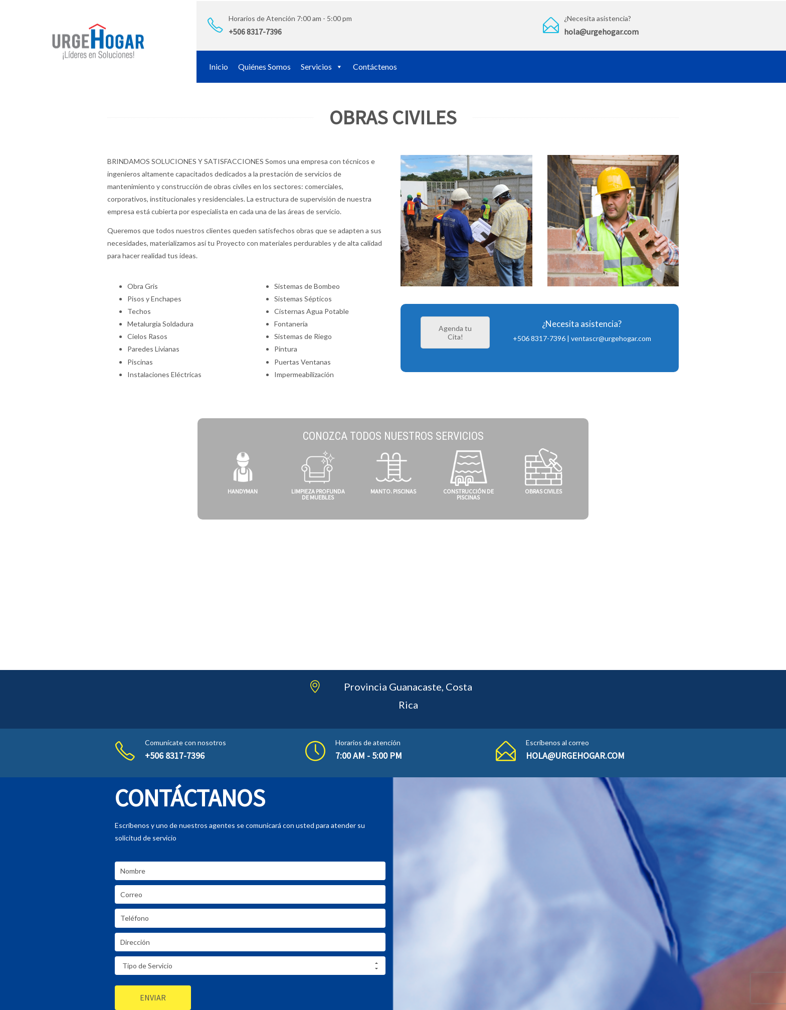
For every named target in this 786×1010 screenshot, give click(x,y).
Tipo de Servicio (250, 966)
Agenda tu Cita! (455, 332)
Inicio (218, 66)
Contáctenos (375, 66)
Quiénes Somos (264, 66)
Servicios (322, 66)
